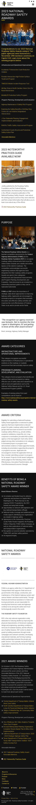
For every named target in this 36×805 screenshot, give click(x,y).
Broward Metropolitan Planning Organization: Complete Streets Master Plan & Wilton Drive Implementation (18, 729)
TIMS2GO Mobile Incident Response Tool (15, 84)
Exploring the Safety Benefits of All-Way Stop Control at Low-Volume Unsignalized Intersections (16, 111)
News (3, 779)
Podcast (4, 776)
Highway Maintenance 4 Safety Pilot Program (16, 104)
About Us (5, 772)
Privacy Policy (5, 798)
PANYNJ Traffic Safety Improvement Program (17, 125)
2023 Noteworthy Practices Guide (14, 207)
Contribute (5, 781)
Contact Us (5, 783)
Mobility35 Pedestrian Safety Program (14, 95)
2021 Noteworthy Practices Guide (14, 759)
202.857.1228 (29, 794)
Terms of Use (14, 798)
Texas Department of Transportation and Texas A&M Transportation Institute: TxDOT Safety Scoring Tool (17, 740)
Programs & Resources (9, 774)
